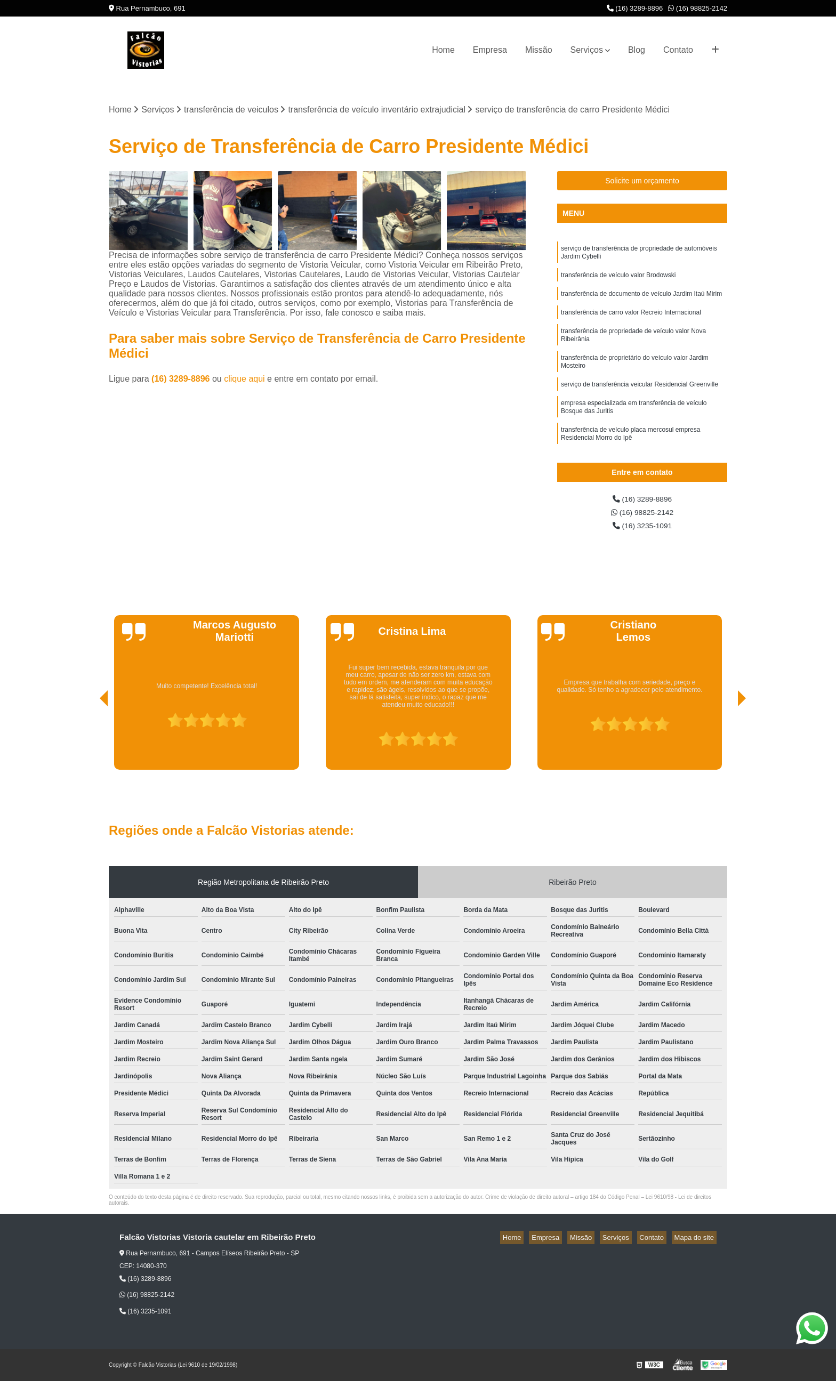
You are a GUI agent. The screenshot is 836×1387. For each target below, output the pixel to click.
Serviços (586, 49)
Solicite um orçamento (642, 182)
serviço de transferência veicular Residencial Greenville (639, 401)
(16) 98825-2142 (697, 8)
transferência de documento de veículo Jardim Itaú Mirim (641, 301)
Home (443, 49)
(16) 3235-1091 (642, 531)
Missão (538, 49)
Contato (678, 49)
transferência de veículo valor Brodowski (618, 281)
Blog (636, 49)
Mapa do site (696, 1244)
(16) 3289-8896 (635, 8)
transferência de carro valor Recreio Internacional (631, 321)
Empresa (490, 49)
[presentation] (89, 746)
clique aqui (244, 380)
